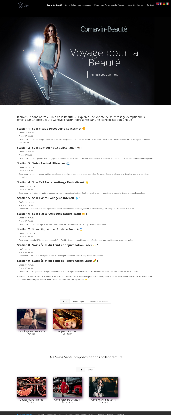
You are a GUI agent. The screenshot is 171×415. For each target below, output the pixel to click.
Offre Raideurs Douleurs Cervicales (67, 400)
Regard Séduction (135, 5)
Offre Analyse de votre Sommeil (103, 400)
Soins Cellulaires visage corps (78, 5)
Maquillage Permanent (99, 301)
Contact (150, 5)
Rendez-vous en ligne (104, 80)
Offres (90, 370)
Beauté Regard (78, 301)
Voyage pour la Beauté (104, 63)
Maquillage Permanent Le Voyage (109, 5)
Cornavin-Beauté (54, 5)
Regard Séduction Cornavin (67, 332)
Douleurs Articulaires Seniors (31, 400)
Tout (65, 301)
